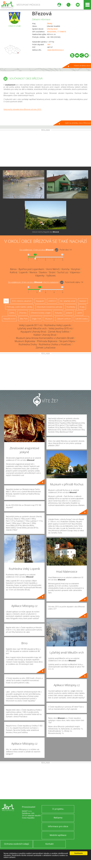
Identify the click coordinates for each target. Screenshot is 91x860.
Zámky (12, 312)
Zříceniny (22, 312)
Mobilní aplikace (58, 835)
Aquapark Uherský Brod (33, 331)
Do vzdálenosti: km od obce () (33, 282)
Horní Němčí (53, 269)
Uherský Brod (52, 29)
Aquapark (40, 301)
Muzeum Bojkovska (25, 341)
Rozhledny (70, 307)
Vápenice (75, 272)
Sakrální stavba (81, 318)
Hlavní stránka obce (82, 65)
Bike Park (24, 318)
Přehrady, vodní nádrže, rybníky (19, 307)
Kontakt (49, 843)
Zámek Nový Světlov (58, 331)
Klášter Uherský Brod (45, 334)
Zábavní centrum (64, 318)
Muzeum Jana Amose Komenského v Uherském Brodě (45, 338)
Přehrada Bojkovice (47, 341)
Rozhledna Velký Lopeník (57, 325)
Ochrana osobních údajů (16, 843)
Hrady (82, 307)
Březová (42, 13)
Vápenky (39, 275)
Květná (13, 272)
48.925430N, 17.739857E (56, 31)
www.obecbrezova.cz (55, 50)
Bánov (13, 269)
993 (48, 44)
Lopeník (23, 272)
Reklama (58, 817)
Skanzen (82, 301)
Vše (6, 301)
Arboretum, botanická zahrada (49, 307)
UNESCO (52, 301)
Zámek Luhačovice (45, 347)
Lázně (79, 312)
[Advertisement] (45, 148)
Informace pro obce (58, 826)
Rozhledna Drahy (28, 344)
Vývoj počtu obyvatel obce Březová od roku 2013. (22, 109)
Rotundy (58, 312)
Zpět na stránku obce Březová (77, 123)
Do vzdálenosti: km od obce (36, 249)
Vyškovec (51, 275)
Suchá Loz (62, 272)
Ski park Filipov (67, 341)
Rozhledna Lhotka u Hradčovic (55, 344)
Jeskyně (69, 312)
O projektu (58, 808)
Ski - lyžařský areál (67, 301)
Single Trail (36, 318)
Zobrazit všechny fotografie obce (45, 232)
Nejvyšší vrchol (9, 318)
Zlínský (49, 23)
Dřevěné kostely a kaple (41, 312)
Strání (52, 272)
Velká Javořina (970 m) (60, 328)
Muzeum (48, 318)
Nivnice (33, 272)
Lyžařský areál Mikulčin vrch (32, 328)
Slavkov (43, 272)
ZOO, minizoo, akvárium (22, 301)
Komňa (65, 269)
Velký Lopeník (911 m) (30, 325)
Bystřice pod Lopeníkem (31, 269)
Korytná (75, 269)
